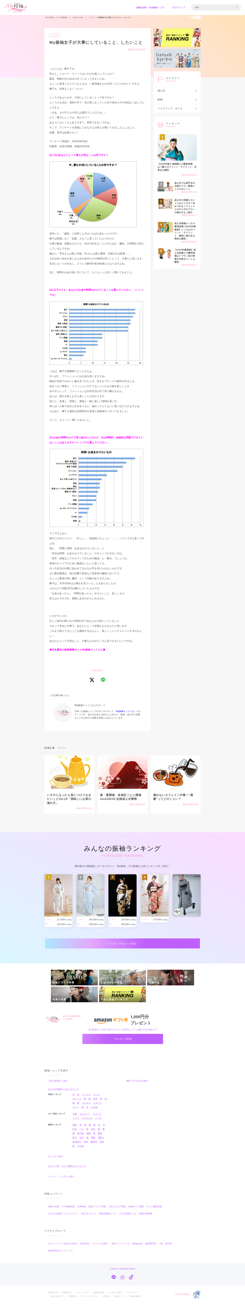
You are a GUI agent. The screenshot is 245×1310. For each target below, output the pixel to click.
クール (75, 1125)
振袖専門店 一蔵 (154, 1250)
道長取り (76, 1148)
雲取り (101, 1144)
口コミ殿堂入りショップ (74, 1172)
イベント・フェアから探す (61, 1183)
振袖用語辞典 (98, 1299)
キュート (97, 1120)
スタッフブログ (82, 1299)
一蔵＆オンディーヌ (120, 1250)
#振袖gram (137, 1250)
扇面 (88, 1140)
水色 (95, 1105)
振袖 (177, 99)
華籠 (100, 1140)
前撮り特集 (53, 1213)
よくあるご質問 (114, 1299)
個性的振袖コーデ (108, 1220)
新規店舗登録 (135, 1303)
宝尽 (81, 1144)
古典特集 (81, 1213)
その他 (94, 1114)
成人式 (177, 90)
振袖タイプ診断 (136, 1213)
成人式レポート (89, 1220)
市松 (102, 1148)
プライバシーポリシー (89, 1303)
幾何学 (94, 1148)
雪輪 (93, 1144)
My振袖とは (67, 1299)
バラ (81, 1136)
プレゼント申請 (123, 1043)
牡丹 (74, 1136)
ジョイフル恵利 (99, 1250)
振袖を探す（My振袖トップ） (151, 7)
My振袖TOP (53, 1299)
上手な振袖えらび (128, 1220)
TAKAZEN (85, 1250)
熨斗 (74, 1144)
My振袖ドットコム (125, 711)
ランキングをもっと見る (122, 945)
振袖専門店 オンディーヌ (60, 1257)
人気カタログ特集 (117, 1213)
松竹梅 (80, 1140)
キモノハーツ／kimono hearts (62, 1250)
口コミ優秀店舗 (154, 1213)
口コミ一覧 (53, 1172)
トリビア (55, 35)
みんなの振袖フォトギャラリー (63, 1220)
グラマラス (87, 1125)
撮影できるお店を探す (137, 1087)
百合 (93, 1136)
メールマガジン (131, 1299)
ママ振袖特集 (68, 1213)
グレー (75, 1114)
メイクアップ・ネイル (177, 108)
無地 (74, 1131)
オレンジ (76, 1105)
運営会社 (106, 1303)
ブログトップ (178, 7)
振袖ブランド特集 (97, 1213)
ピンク (96, 1101)
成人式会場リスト (57, 1303)
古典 (74, 1120)
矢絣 (86, 1148)
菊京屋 (168, 1250)
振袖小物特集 (145, 1220)
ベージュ (86, 1101)
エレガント (84, 1120)
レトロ (98, 1125)
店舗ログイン (120, 1303)
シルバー (97, 1109)
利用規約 (72, 1303)
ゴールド (86, 1109)
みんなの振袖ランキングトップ (63, 1096)
